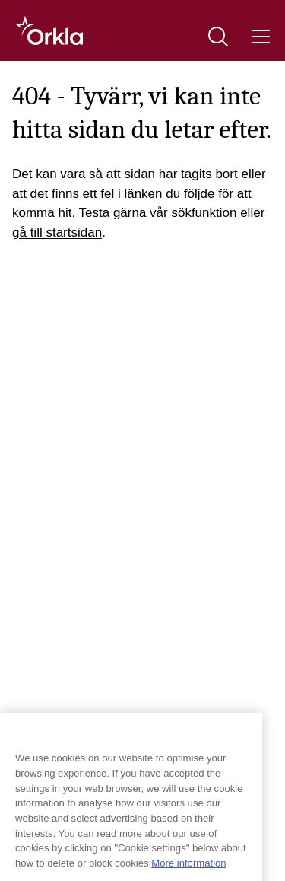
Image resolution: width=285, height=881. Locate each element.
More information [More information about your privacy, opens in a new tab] (188, 870)
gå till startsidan (57, 232)
